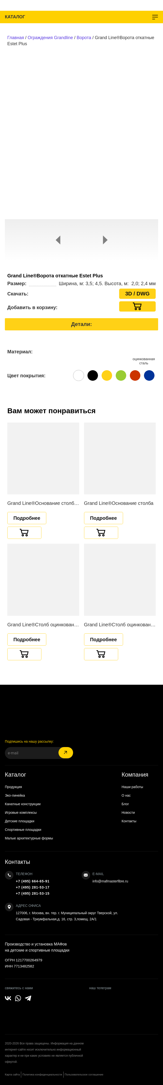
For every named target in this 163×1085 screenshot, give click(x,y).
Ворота (84, 37)
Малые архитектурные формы (29, 838)
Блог (125, 804)
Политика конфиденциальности (42, 1074)
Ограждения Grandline (50, 37)
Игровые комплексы (21, 812)
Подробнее (26, 518)
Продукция (13, 787)
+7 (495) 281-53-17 (32, 887)
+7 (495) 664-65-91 (32, 881)
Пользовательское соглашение (84, 1074)
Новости (128, 812)
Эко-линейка (15, 795)
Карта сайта (12, 1074)
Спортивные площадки (23, 830)
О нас (126, 795)
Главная (15, 37)
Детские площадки (19, 821)
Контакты (129, 821)
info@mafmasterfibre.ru (110, 881)
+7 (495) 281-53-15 (32, 893)
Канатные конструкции (23, 804)
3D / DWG (137, 294)
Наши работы (132, 787)
